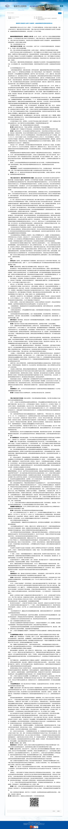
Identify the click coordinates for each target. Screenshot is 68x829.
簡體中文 (12, 0)
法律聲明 (29, 822)
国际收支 (53, 7)
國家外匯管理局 (7, 0)
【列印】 (53, 811)
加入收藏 (62, 0)
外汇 (56, 7)
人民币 (60, 7)
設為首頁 (58, 0)
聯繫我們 (32, 822)
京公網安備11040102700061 (40, 824)
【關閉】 (58, 811)
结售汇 (51, 7)
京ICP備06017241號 (33, 824)
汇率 (57, 7)
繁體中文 (15, 0)
